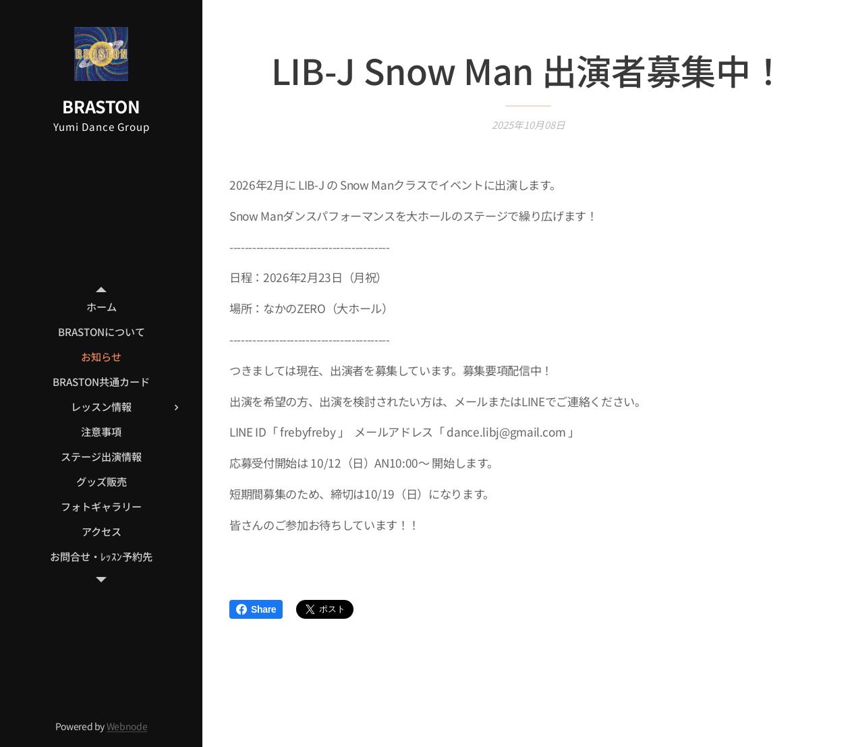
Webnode (127, 726)
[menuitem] (101, 306)
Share (256, 609)
